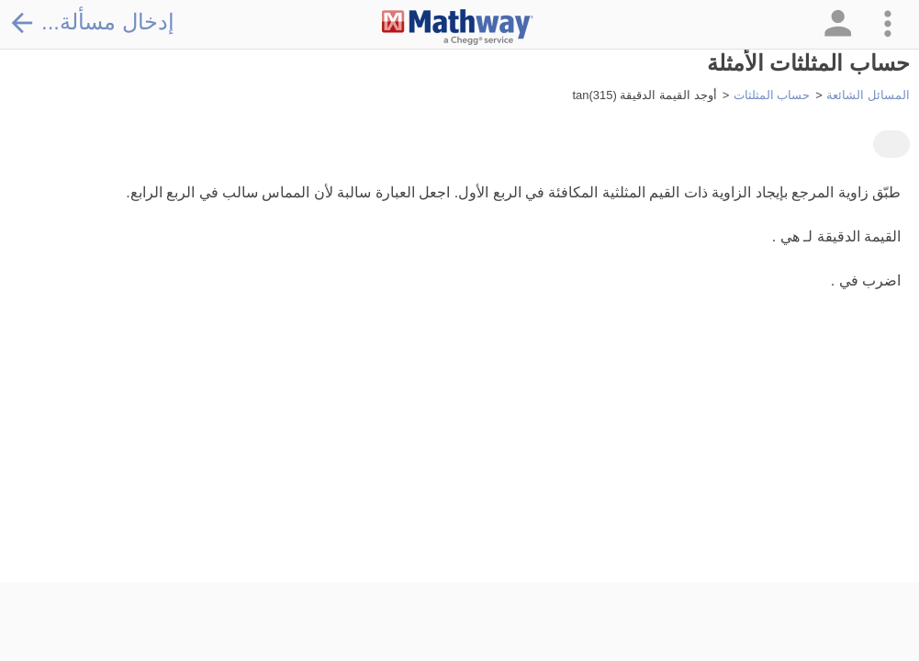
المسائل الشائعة (868, 95)
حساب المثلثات (772, 95)
